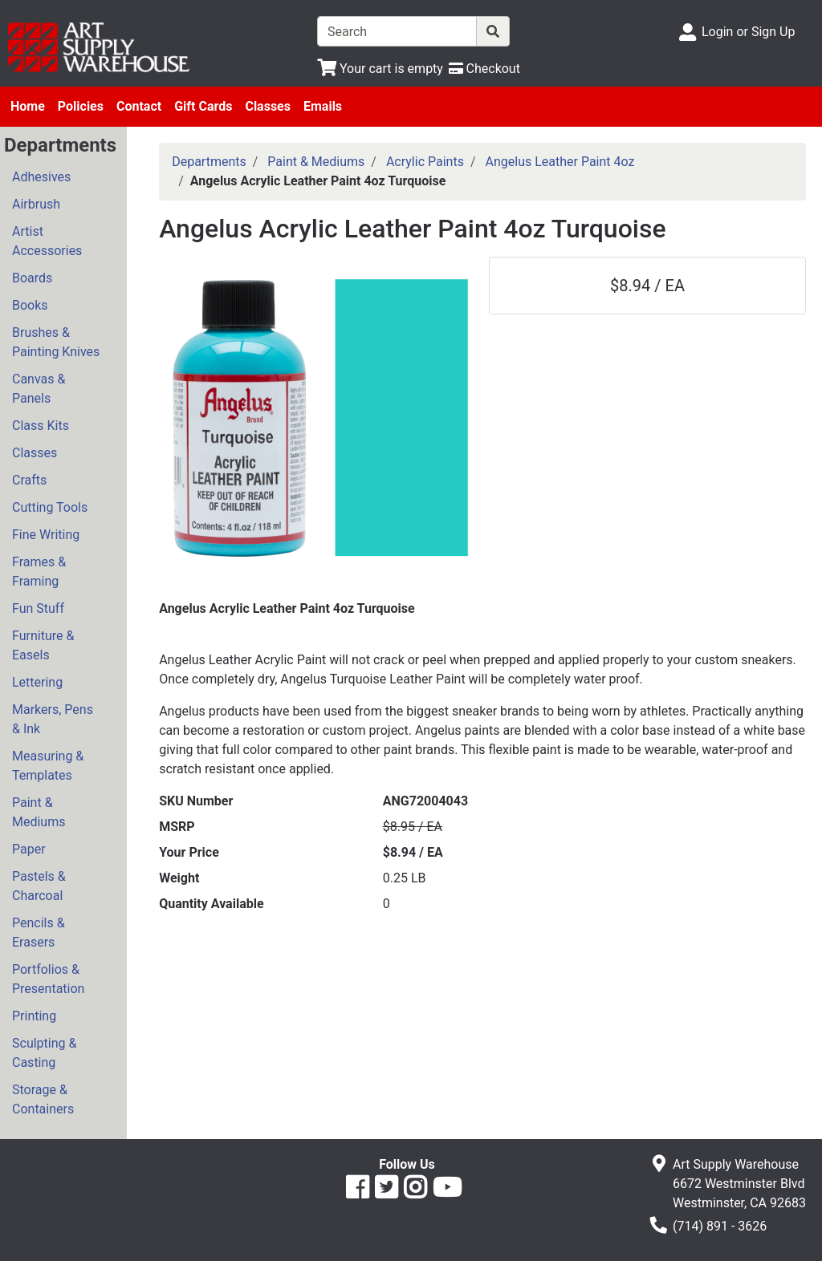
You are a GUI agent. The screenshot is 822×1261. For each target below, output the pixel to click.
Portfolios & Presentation (48, 979)
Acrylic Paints (425, 161)
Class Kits (40, 425)
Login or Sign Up (748, 31)
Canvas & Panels (38, 388)
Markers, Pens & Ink (52, 719)
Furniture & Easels (43, 645)
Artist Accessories (47, 241)
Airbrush (36, 204)
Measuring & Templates (47, 765)
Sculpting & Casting (44, 1053)
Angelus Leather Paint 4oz (560, 161)
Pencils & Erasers (38, 932)
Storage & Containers (43, 1099)
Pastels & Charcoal (39, 886)
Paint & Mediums (38, 812)
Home (27, 106)
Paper (29, 849)
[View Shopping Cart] (380, 68)
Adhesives (41, 176)
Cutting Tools (49, 507)
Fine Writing (45, 534)
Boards (32, 278)
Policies (81, 106)
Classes (268, 106)
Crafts (29, 480)
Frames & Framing (39, 571)
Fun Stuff (38, 608)
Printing (34, 1016)
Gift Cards (203, 106)
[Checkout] (484, 68)
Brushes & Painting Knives (56, 342)
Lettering (37, 682)
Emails (322, 106)
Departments (209, 161)
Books (30, 305)
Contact (138, 106)
